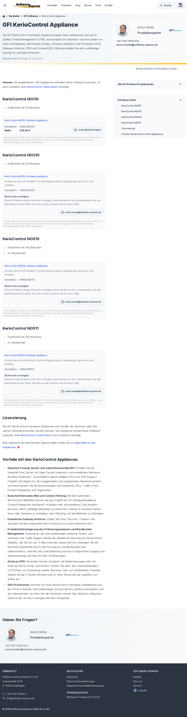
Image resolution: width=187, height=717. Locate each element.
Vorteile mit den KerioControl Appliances (142, 134)
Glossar (88, 5)
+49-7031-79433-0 (16, 694)
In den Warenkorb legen (87, 129)
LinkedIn (140, 690)
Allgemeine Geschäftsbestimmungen (85, 685)
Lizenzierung (128, 128)
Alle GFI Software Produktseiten (136, 84)
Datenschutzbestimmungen (81, 681)
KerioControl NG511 (131, 122)
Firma (98, 5)
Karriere (137, 685)
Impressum (72, 677)
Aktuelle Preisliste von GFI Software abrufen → (157, 69)
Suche (165, 5)
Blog (78, 5)
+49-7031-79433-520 (127, 41)
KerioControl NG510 (131, 117)
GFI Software (31, 16)
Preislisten (66, 5)
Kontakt (109, 5)
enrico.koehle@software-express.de (137, 44)
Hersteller (52, 5)
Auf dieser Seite (127, 100)
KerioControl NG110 (131, 105)
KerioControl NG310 (131, 111)
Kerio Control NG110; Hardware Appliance (26, 120)
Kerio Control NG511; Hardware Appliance (26, 355)
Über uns (138, 681)
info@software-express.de (20, 698)
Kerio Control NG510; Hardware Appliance (26, 265)
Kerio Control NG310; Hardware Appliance (26, 176)
